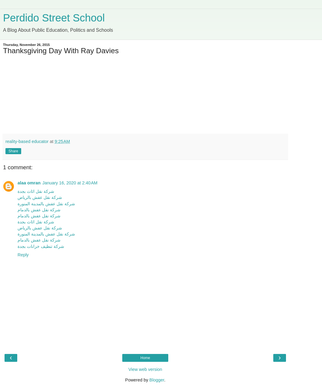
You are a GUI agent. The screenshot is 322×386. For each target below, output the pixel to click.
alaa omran (29, 182)
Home (145, 358)
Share (13, 151)
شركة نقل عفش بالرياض (40, 197)
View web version (145, 369)
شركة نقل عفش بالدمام (39, 209)
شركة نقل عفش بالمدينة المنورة (46, 203)
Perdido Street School (54, 18)
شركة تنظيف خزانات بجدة (41, 246)
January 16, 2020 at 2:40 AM (69, 182)
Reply (23, 254)
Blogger (157, 380)
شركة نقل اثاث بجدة (36, 191)
